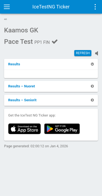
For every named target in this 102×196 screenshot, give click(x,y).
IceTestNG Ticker (51, 7)
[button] (14, 64)
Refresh (83, 53)
